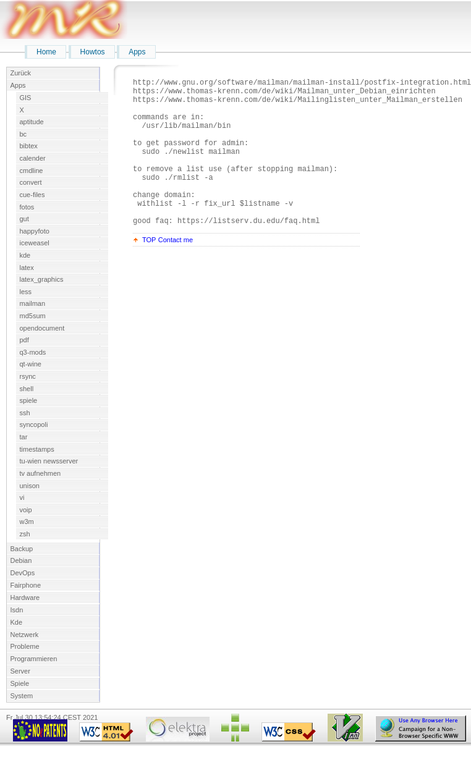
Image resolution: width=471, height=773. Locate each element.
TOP (149, 271)
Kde (17, 622)
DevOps (23, 573)
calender (33, 158)
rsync (28, 376)
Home (46, 52)
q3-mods (33, 352)
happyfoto (34, 231)
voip (26, 509)
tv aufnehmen (40, 473)
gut (24, 218)
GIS (26, 97)
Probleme (25, 646)
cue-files (32, 194)
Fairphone (26, 585)
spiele (29, 400)
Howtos (92, 52)
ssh (25, 412)
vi (22, 497)
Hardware (25, 597)
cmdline (31, 170)
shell (27, 388)
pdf (24, 340)
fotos (27, 207)
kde (25, 255)
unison (30, 485)
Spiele (20, 683)
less (26, 291)
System (22, 695)
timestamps (37, 449)
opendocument (42, 328)
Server (20, 671)
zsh (25, 534)
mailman (33, 303)
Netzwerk (25, 634)
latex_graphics (42, 279)
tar (24, 437)
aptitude (32, 121)
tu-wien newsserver (49, 461)
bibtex (29, 146)
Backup (22, 548)
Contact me (175, 271)
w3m (27, 521)
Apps (137, 52)
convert (31, 182)
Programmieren (34, 658)
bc (23, 134)
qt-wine (30, 364)
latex (27, 267)
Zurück (21, 73)
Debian (21, 560)
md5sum (33, 315)
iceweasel (34, 243)
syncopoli (34, 424)
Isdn (17, 610)
